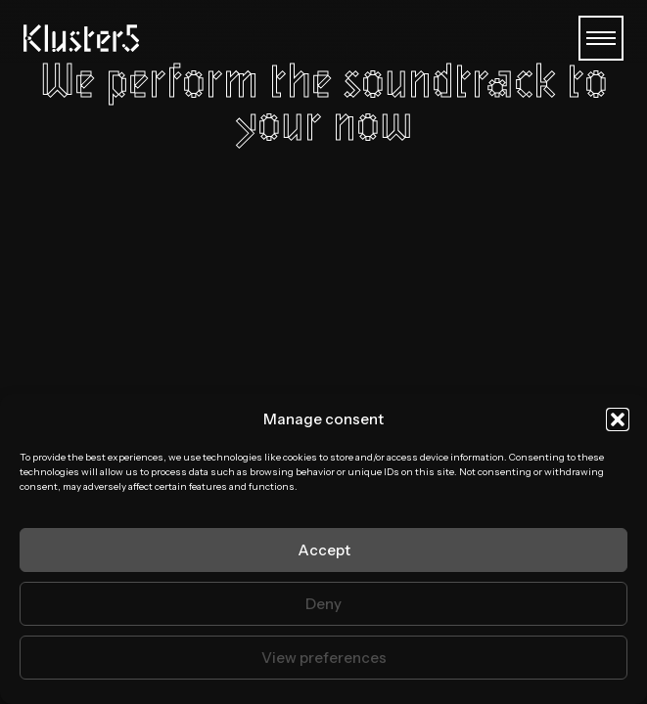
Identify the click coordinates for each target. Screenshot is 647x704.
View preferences (324, 657)
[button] (617, 419)
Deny (323, 603)
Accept (324, 550)
